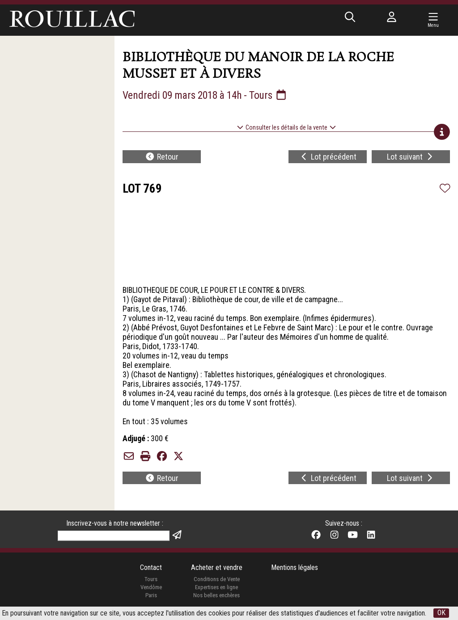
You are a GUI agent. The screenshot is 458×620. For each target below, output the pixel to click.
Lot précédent (328, 157)
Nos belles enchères (216, 596)
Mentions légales (294, 569)
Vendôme (150, 588)
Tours (150, 580)
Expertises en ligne (216, 588)
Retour (161, 157)
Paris (151, 596)
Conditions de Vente (217, 580)
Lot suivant (411, 157)
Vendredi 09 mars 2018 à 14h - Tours (207, 95)
